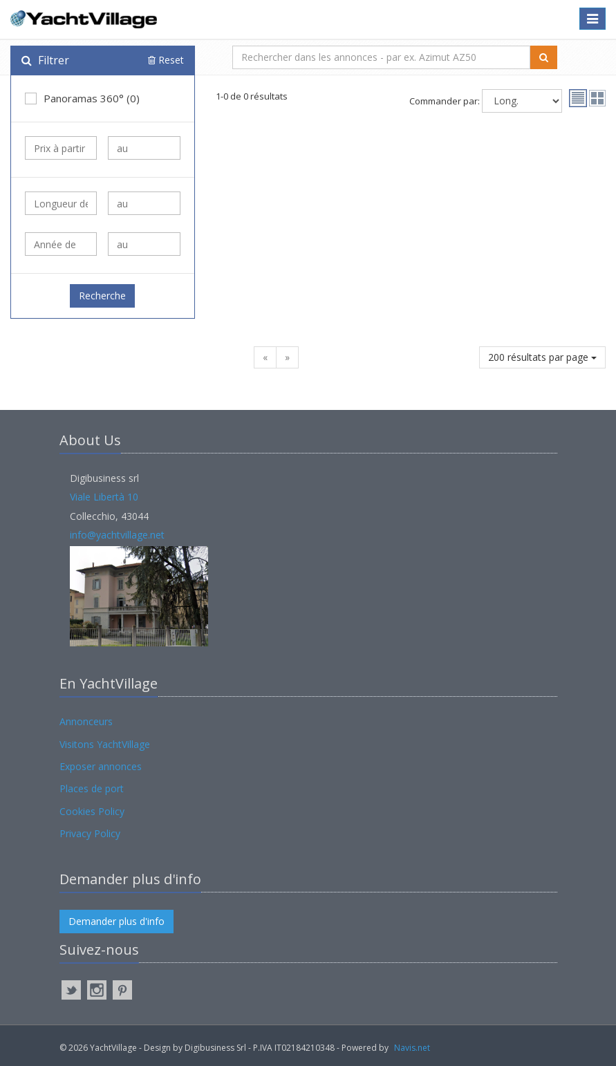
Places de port (91, 788)
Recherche (102, 295)
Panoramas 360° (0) (82, 98)
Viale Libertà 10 (104, 496)
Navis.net (412, 1048)
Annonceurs (86, 721)
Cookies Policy (91, 811)
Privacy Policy (89, 833)
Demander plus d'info (116, 921)
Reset (166, 59)
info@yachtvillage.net (117, 534)
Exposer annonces (100, 766)
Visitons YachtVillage (104, 744)
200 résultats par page (542, 357)
